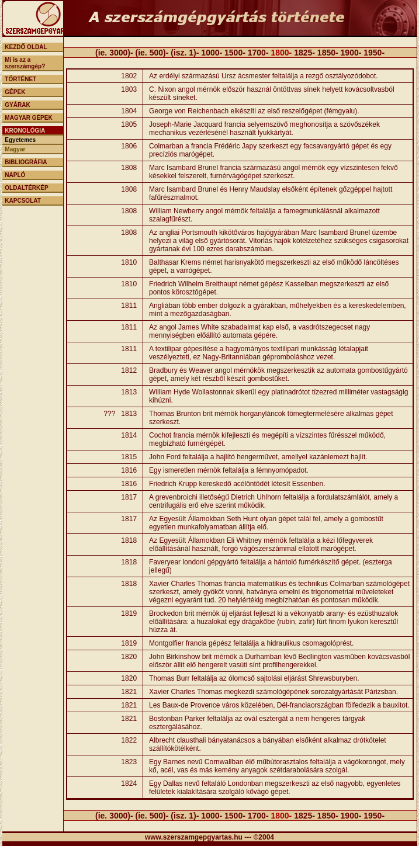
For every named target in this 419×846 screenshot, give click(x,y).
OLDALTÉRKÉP (26, 188)
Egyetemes (20, 140)
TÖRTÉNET (20, 79)
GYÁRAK (17, 105)
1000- (211, 52)
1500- (234, 52)
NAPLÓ (15, 175)
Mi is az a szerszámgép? (25, 63)
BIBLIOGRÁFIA (26, 162)
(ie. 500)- (152, 52)
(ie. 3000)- (115, 52)
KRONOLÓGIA (25, 130)
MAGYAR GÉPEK (28, 118)
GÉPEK (15, 92)
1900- (351, 52)
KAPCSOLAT (22, 200)
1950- (374, 52)
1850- (327, 52)
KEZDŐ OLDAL (26, 47)
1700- (258, 52)
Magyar (15, 149)
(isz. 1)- (185, 52)
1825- (304, 52)
